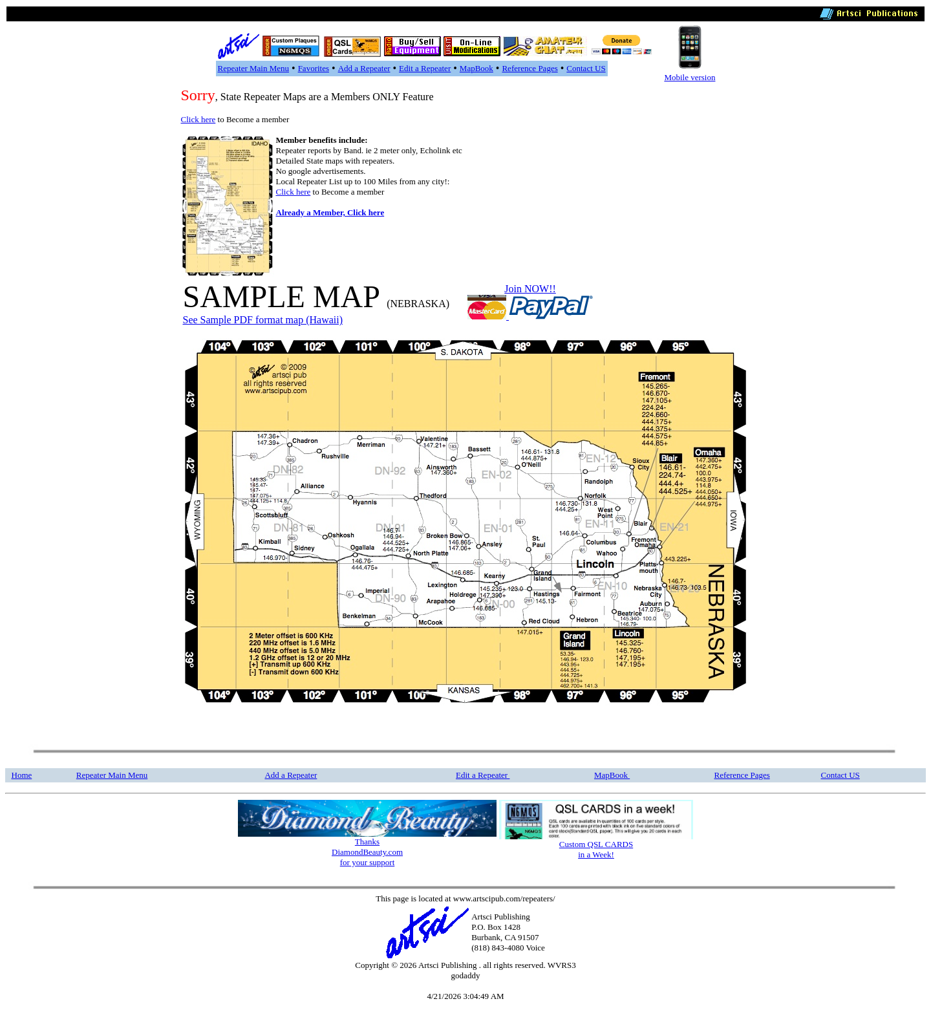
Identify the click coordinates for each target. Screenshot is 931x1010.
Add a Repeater (364, 68)
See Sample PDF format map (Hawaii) (263, 319)
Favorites (313, 68)
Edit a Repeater (425, 68)
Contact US (585, 68)
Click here (198, 119)
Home (22, 775)
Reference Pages (529, 68)
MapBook (476, 68)
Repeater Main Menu (253, 68)
